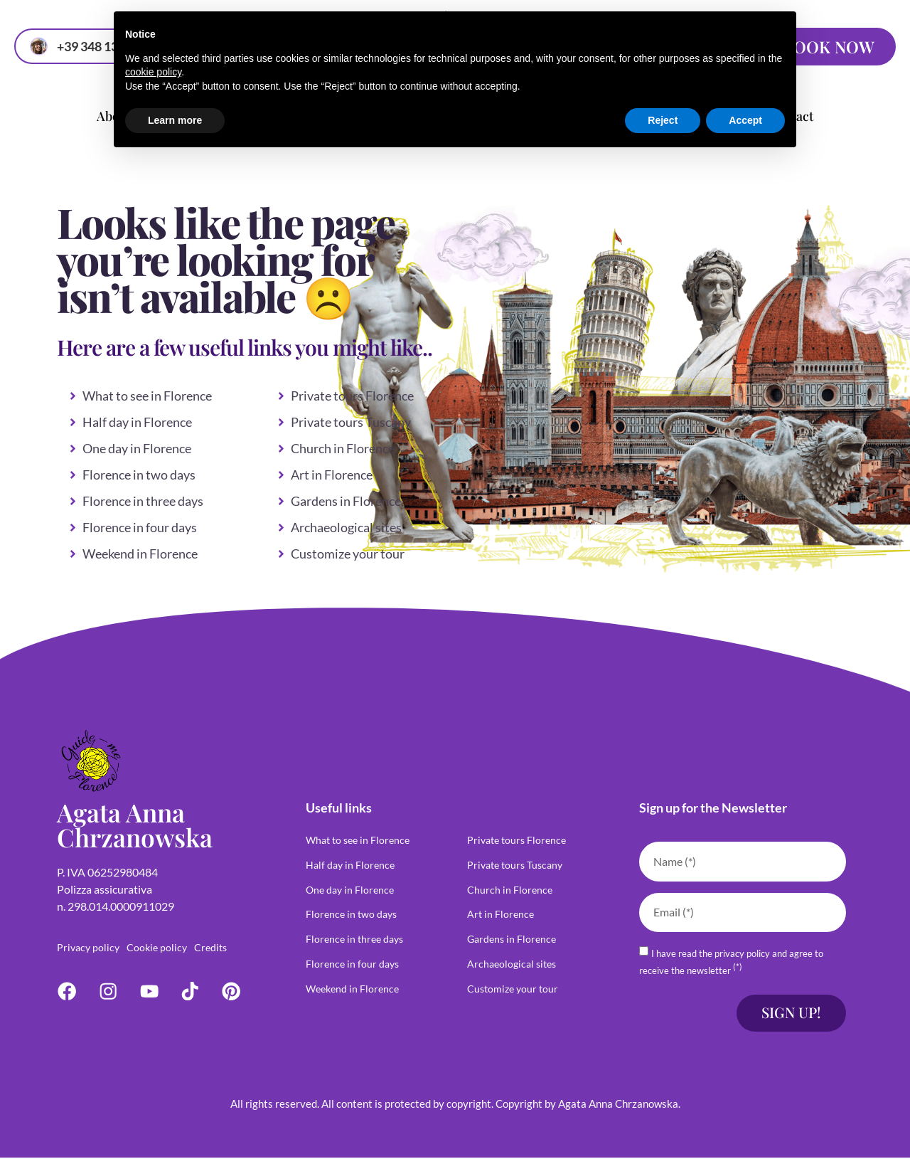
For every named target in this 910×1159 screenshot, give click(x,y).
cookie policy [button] (153, 72)
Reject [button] (663, 120)
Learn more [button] (175, 120)
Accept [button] (745, 120)
